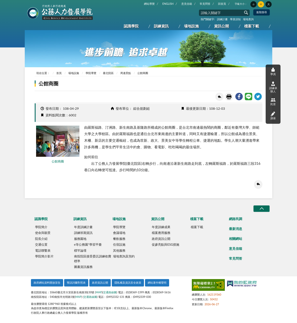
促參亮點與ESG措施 (165, 244)
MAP (99, 292)
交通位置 (41, 244)
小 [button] (253, 4)
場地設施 (191, 26)
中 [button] (261, 4)
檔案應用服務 (161, 233)
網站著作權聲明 (157, 282)
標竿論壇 (80, 250)
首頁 (59, 73)
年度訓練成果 (161, 227)
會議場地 (119, 233)
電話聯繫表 (43, 250)
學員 (273, 71)
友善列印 (229, 97)
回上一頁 (219, 97)
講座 (273, 115)
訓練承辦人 (273, 87)
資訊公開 (221, 26)
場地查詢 (248, 19)
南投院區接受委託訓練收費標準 (92, 258)
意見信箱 (186, 3)
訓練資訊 (161, 26)
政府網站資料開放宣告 (47, 282)
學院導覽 (91, 73)
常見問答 (205, 3)
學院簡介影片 (44, 256)
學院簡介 (41, 227)
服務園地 (80, 238)
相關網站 (235, 238)
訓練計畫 (222, 19)
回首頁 (222, 3)
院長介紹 (41, 238)
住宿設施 (119, 244)
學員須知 (235, 19)
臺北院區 (108, 73)
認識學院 (131, 26)
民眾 (273, 101)
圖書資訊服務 (83, 267)
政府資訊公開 (161, 238)
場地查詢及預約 (124, 256)
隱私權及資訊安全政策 (127, 282)
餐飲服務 (119, 238)
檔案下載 (251, 26)
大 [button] (268, 4)
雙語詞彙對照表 (76, 282)
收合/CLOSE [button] (261, 208)
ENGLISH (167, 3)
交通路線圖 (110, 292)
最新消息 (235, 229)
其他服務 (119, 250)
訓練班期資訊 (83, 233)
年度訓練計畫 (83, 227)
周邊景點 (125, 73)
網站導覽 (149, 3)
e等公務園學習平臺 (88, 244)
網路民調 (235, 219)
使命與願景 (43, 233)
